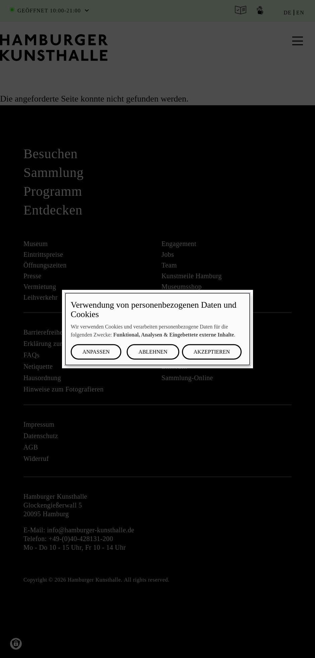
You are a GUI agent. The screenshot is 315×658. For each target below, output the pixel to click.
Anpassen (96, 352)
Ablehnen (152, 352)
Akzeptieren (212, 352)
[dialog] (157, 329)
